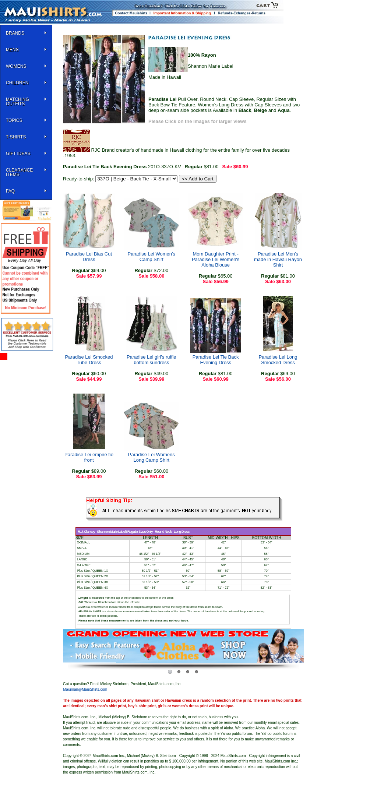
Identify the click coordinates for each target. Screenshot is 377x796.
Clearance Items (19, 172)
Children (17, 82)
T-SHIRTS (16, 137)
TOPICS (14, 120)
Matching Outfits (17, 101)
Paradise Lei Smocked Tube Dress (89, 359)
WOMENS (16, 66)
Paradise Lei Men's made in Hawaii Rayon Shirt (278, 259)
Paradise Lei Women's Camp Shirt (151, 256)
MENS (12, 49)
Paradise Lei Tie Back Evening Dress (216, 359)
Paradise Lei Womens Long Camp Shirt (151, 457)
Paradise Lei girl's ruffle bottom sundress (151, 359)
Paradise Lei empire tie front (88, 457)
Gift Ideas (18, 153)
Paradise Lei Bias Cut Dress (89, 256)
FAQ (10, 191)
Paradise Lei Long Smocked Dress (278, 359)
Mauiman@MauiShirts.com (85, 689)
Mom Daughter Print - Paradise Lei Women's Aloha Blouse (215, 259)
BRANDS (15, 33)
